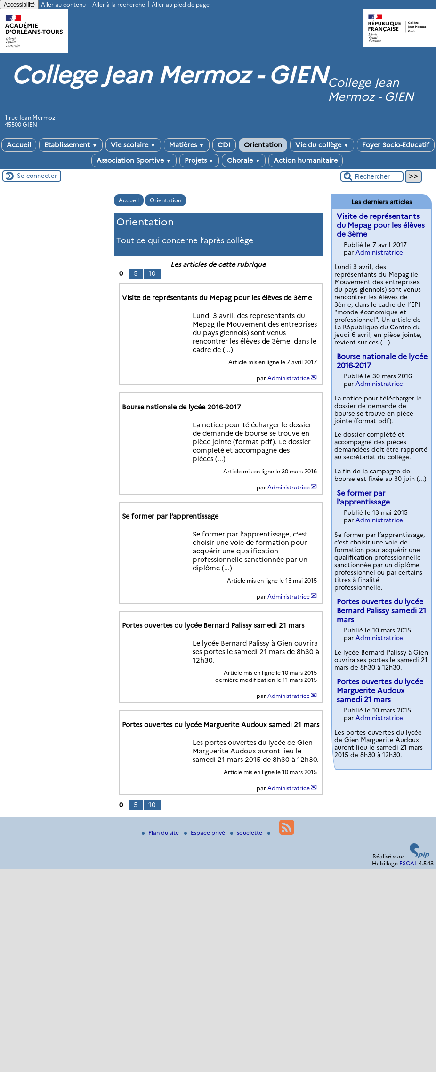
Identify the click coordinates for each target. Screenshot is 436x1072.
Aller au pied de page (181, 4)
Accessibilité (19, 4)
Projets (199, 160)
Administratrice (288, 378)
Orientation (263, 145)
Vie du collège (322, 145)
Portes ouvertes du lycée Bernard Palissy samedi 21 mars (381, 610)
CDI (224, 145)
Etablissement (70, 145)
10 (152, 273)
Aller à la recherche (118, 4)
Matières (186, 145)
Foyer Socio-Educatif (395, 145)
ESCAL (408, 863)
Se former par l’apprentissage (363, 497)
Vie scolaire (133, 145)
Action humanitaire (306, 160)
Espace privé (205, 832)
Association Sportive (134, 160)
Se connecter (37, 175)
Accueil (19, 145)
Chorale (243, 160)
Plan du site (161, 832)
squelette (247, 832)
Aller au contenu (63, 4)
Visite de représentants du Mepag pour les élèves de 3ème (381, 225)
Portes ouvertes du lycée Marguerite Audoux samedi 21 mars (380, 690)
